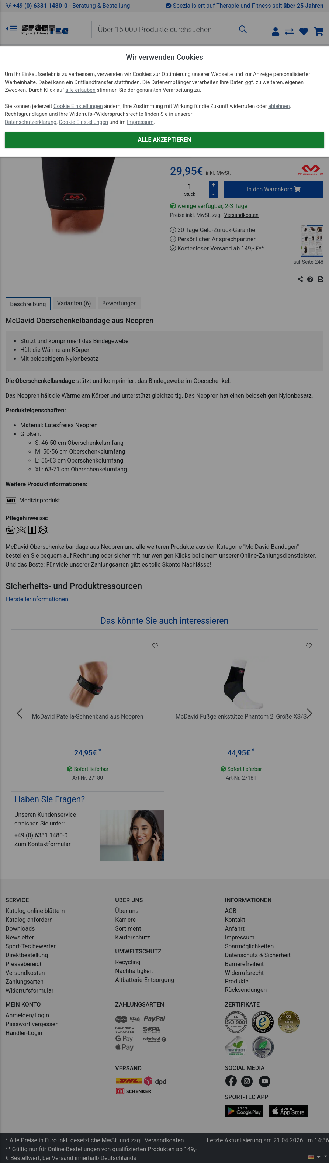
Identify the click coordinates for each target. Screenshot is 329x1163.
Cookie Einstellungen (78, 106)
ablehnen (279, 106)
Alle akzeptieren (164, 139)
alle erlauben (80, 90)
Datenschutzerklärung (30, 122)
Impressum (140, 122)
